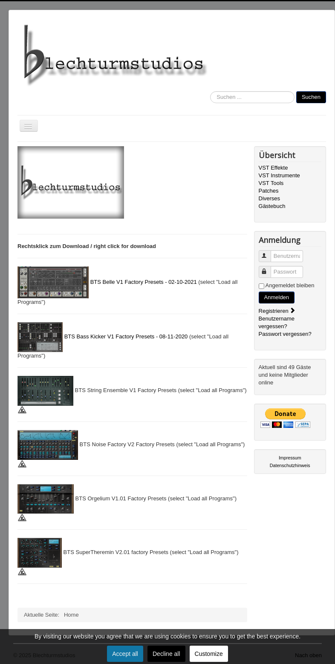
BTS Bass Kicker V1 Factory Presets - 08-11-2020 (126, 336)
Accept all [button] (125, 653)
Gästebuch (272, 206)
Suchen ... (210, 91)
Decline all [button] (166, 653)
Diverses (269, 198)
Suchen (311, 97)
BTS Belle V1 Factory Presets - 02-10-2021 (143, 282)
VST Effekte (273, 168)
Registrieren (277, 311)
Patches (269, 191)
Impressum (290, 457)
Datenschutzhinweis (290, 465)
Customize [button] (209, 653)
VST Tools (271, 183)
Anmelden (276, 297)
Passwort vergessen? (285, 334)
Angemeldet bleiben (290, 285)
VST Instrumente (279, 175)
